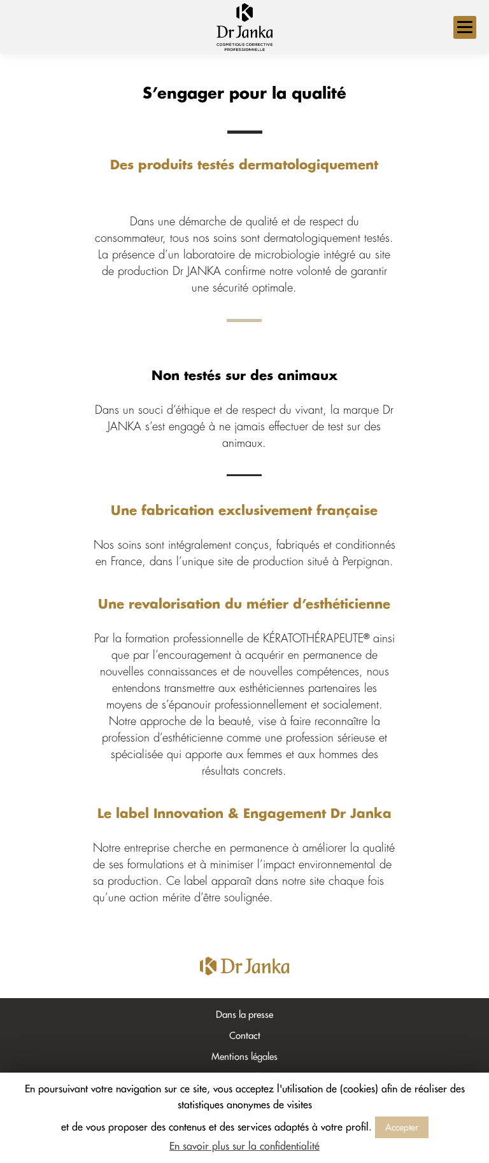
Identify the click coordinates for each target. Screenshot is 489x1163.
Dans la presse (244, 1015)
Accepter (401, 1127)
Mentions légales (244, 1057)
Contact (244, 1036)
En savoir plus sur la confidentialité (244, 1146)
